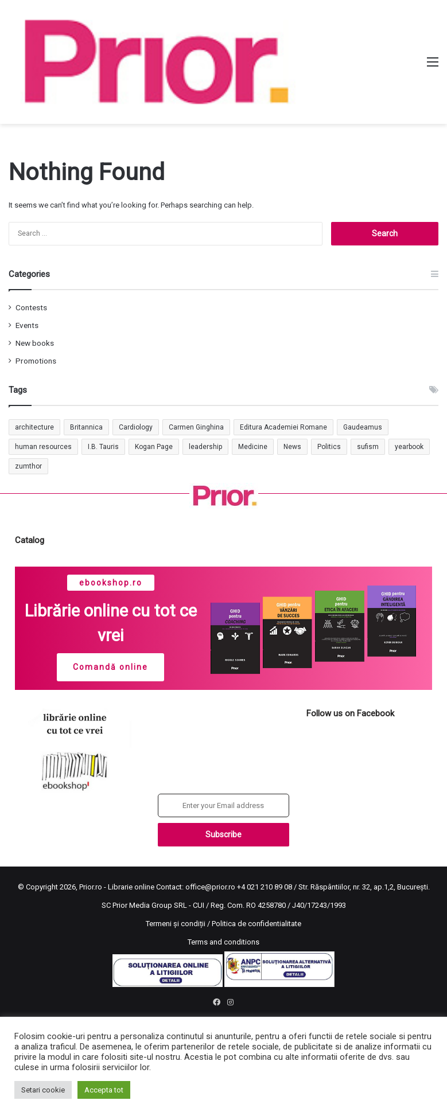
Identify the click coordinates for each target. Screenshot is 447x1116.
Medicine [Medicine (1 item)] (252, 447)
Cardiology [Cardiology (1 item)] (136, 427)
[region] (223, 628)
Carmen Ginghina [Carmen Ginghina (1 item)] (196, 427)
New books (34, 343)
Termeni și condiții (175, 923)
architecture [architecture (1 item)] (34, 427)
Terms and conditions (223, 942)
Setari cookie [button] (43, 1090)
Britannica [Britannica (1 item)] (86, 427)
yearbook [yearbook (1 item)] (409, 447)
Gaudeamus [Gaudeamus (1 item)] (362, 427)
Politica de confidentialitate (256, 923)
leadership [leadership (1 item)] (205, 447)
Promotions (35, 360)
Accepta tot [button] (103, 1090)
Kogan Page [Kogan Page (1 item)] (154, 447)
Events (26, 325)
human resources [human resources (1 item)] (43, 447)
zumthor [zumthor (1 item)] (28, 466)
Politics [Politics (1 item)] (329, 447)
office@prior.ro (210, 887)
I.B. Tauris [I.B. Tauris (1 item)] (103, 447)
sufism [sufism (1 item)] (368, 447)
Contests (31, 307)
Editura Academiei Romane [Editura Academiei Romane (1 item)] (283, 427)
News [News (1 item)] (292, 447)
